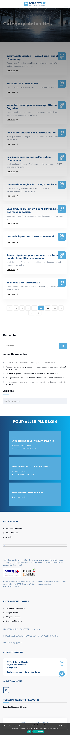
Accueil (8, 537)
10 (34, 308)
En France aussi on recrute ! (23, 282)
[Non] (67, 729)
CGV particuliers (12, 613)
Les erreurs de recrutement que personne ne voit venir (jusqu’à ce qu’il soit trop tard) (35, 383)
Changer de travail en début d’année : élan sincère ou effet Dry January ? (34, 378)
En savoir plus (19, 471)
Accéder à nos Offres (22, 446)
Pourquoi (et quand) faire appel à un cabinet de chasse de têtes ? (31, 373)
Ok (29, 732)
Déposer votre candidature (25, 449)
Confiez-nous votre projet (24, 474)
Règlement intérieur (14, 621)
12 (48, 308)
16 (31, 313)
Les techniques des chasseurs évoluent (30, 236)
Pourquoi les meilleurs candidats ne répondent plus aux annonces (32, 363)
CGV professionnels (13, 617)
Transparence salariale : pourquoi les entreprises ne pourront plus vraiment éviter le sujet (36, 368)
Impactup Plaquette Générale (15, 707)
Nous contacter (20, 497)
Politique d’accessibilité (15, 608)
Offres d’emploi (12, 533)
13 (55, 308)
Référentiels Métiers (14, 529)
